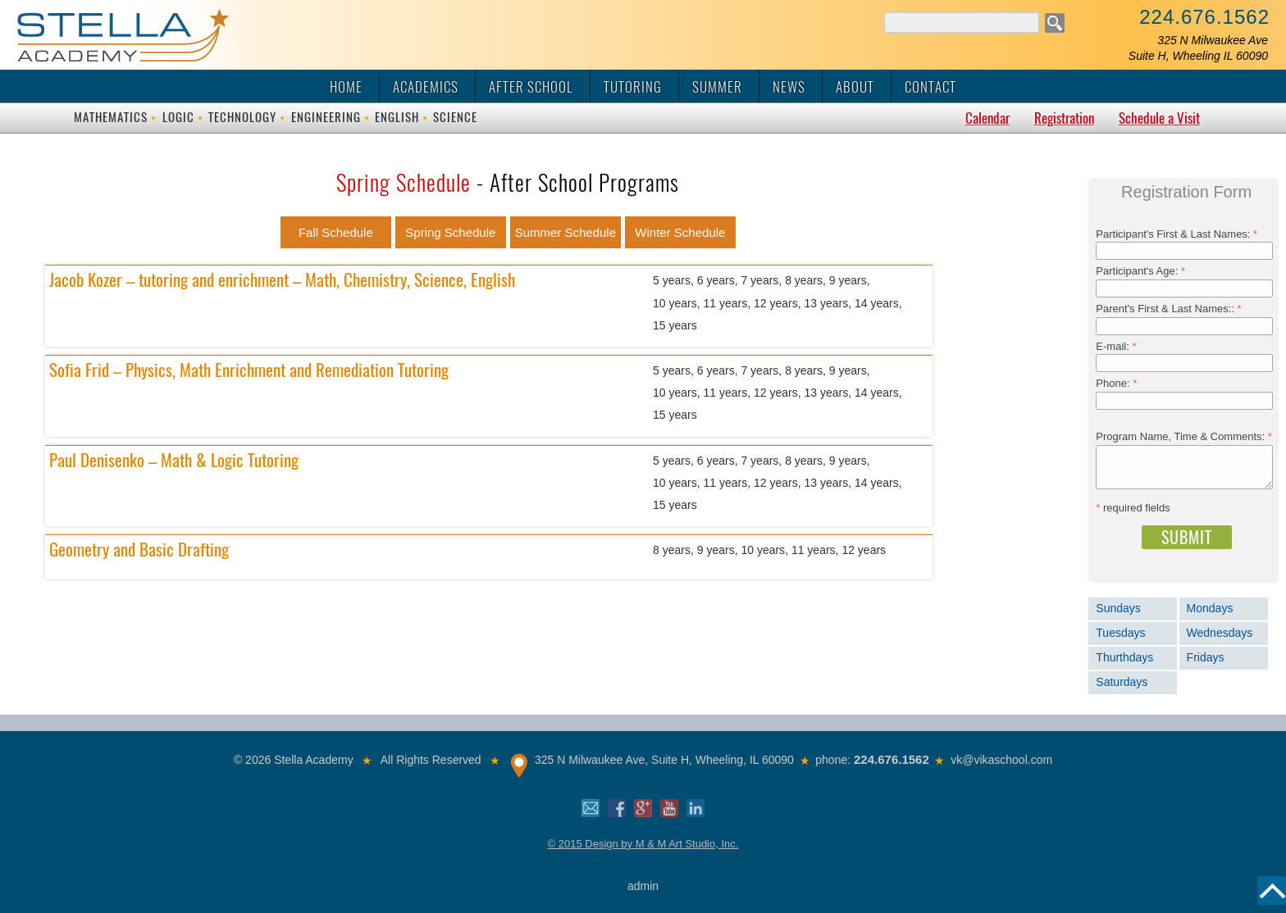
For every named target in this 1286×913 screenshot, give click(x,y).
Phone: (1116, 383)
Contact (930, 87)
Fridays (1205, 657)
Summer (717, 87)
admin (643, 886)
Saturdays (1121, 681)
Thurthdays (1124, 657)
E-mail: (1116, 346)
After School (531, 87)
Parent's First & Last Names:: (1168, 308)
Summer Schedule (565, 232)
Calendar (987, 118)
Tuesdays (1120, 632)
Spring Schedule (450, 232)
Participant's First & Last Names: (1176, 234)
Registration (1064, 118)
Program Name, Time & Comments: (1184, 436)
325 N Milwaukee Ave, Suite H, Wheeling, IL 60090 (664, 759)
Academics (425, 87)
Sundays (1118, 608)
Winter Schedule (680, 232)
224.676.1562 (1204, 17)
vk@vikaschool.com (1001, 759)
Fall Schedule (336, 232)
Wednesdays (1220, 632)
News (789, 87)
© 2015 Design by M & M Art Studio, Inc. (643, 844)
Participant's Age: (1140, 271)
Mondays (1210, 608)
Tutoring (633, 87)
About (855, 87)
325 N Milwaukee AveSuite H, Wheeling (1198, 48)
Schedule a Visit (1159, 118)
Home (346, 87)
